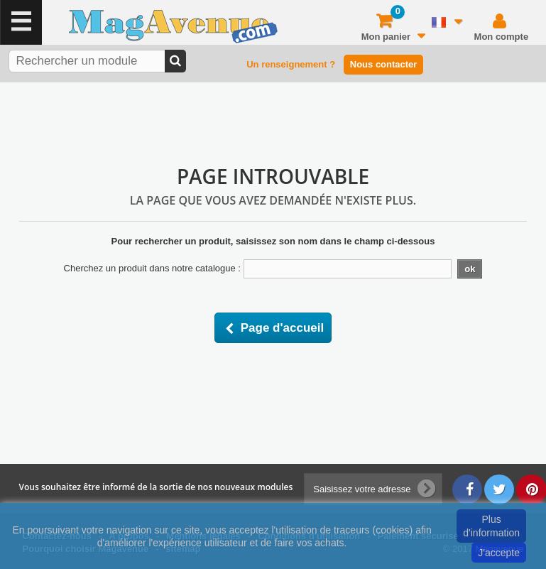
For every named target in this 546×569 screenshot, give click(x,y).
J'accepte (499, 552)
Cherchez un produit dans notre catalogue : (152, 268)
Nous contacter (383, 64)
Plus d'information (491, 526)
